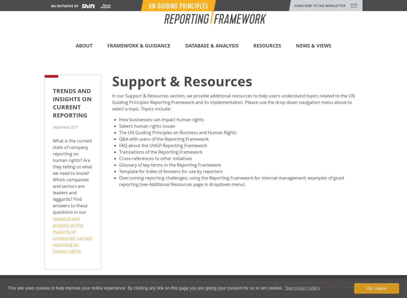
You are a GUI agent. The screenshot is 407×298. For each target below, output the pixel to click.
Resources (267, 46)
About (84, 46)
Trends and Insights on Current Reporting (72, 103)
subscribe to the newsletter (320, 5)
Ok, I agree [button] (377, 288)
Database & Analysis (212, 46)
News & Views (313, 46)
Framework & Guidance (138, 46)
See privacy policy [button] (302, 288)
